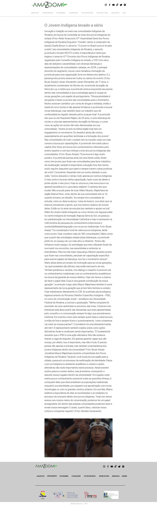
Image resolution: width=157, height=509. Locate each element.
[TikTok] (117, 4)
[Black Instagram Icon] (105, 4)
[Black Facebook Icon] (109, 4)
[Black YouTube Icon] (113, 4)
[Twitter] (121, 4)
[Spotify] (124, 4)
